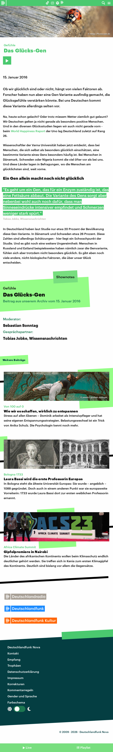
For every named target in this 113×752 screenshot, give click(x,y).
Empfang (13, 659)
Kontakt (13, 653)
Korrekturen (15, 684)
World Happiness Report (28, 131)
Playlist (85, 747)
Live (29, 747)
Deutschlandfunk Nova (23, 647)
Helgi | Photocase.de (100, 34)
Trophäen (14, 665)
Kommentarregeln (20, 690)
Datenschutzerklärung (23, 671)
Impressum (15, 678)
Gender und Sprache (22, 696)
